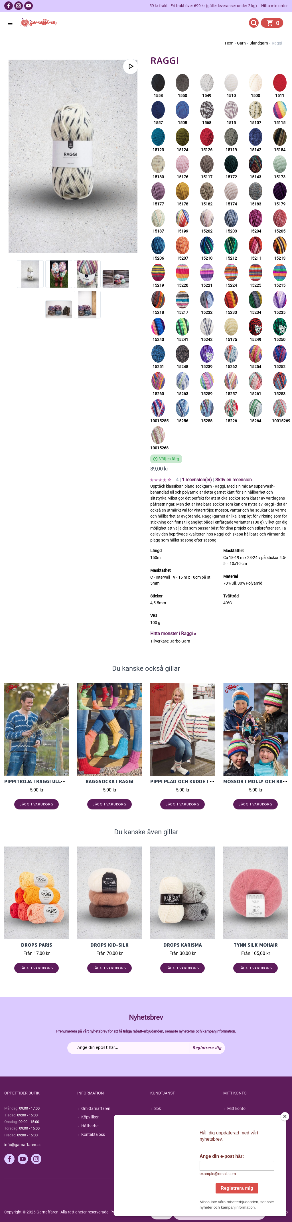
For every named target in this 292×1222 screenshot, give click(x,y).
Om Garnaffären (95, 1108)
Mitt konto (236, 1108)
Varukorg (235, 1134)
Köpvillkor (90, 1117)
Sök (157, 1108)
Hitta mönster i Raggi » (173, 633)
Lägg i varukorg (37, 804)
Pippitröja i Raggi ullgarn (39, 781)
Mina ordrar (237, 1117)
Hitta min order (274, 5)
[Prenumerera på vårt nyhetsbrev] (146, 1048)
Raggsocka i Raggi (109, 781)
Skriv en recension (233, 479)
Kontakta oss (93, 1134)
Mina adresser (239, 1126)
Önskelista (236, 1143)
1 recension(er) (197, 479)
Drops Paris (36, 945)
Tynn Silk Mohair (256, 945)
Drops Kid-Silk (109, 945)
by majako (278, 1212)
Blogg (159, 1117)
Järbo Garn (180, 641)
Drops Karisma (182, 945)
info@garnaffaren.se (22, 1144)
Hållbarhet (90, 1126)
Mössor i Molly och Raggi (257, 781)
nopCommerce (145, 1212)
